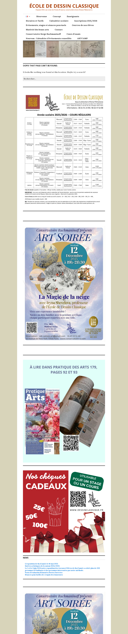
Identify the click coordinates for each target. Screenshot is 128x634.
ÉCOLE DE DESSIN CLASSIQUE (64, 5)
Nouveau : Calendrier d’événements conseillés (48, 38)
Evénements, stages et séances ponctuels (46, 25)
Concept (57, 16)
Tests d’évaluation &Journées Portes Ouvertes (43, 573)
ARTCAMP (82, 38)
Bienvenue (41, 16)
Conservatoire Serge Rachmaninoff (43, 34)
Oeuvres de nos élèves (83, 25)
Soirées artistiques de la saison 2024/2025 (42, 566)
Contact (59, 29)
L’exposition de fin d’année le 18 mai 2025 (41, 564)
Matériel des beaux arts (37, 29)
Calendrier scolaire (58, 21)
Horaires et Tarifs (34, 21)
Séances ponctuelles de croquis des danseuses (44, 575)
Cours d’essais (73, 34)
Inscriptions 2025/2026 (85, 21)
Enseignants (73, 16)
